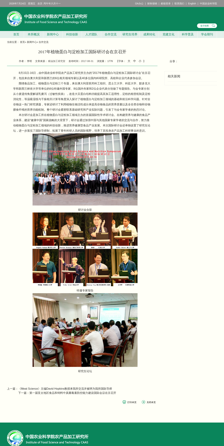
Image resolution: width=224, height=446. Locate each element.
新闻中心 (53, 34)
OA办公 (139, 3)
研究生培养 (129, 34)
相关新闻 (174, 76)
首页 (15, 34)
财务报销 (152, 3)
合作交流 (111, 34)
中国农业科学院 (208, 3)
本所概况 (34, 34)
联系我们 (179, 3)
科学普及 (188, 34)
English (192, 3)
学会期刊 (207, 34)
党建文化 (168, 34)
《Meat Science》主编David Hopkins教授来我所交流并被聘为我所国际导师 (65, 388)
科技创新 (72, 34)
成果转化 (149, 34)
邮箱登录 (166, 3)
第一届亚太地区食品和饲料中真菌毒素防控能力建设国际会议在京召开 (72, 392)
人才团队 (91, 34)
